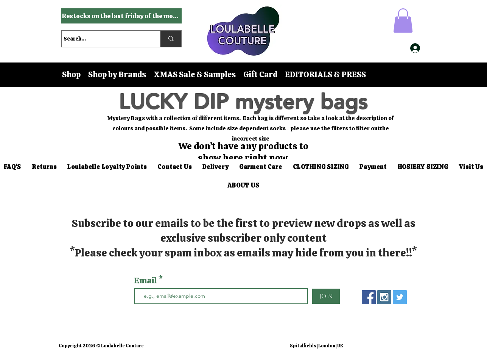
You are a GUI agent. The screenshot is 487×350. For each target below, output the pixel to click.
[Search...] (104, 39)
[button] (403, 20)
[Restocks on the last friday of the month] (121, 15)
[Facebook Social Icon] (369, 297)
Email (146, 281)
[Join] (326, 296)
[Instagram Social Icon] (384, 297)
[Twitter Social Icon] (400, 297)
